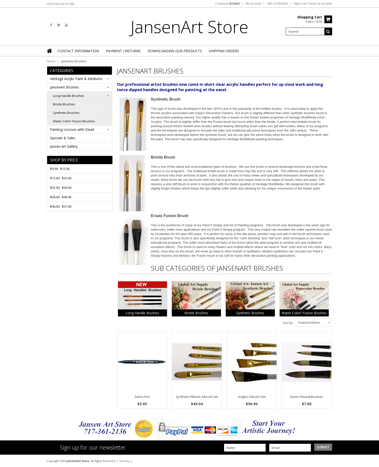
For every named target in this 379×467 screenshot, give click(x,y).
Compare (227, 3)
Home (51, 61)
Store (189, 26)
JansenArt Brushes (64, 87)
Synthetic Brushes (66, 112)
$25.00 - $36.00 (60, 187)
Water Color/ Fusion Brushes (74, 121)
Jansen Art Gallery (64, 146)
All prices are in (60, 4)
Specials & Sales (62, 138)
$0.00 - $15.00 (60, 169)
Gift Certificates (277, 3)
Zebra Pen (142, 396)
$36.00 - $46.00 (60, 197)
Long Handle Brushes (68, 96)
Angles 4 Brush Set (251, 396)
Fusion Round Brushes (306, 396)
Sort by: (288, 323)
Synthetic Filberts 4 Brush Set (197, 396)
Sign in (298, 3)
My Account (253, 3)
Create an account (319, 3)
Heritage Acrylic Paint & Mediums (76, 78)
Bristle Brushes (64, 104)
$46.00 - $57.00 (60, 206)
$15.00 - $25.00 (60, 178)
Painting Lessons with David (72, 129)
